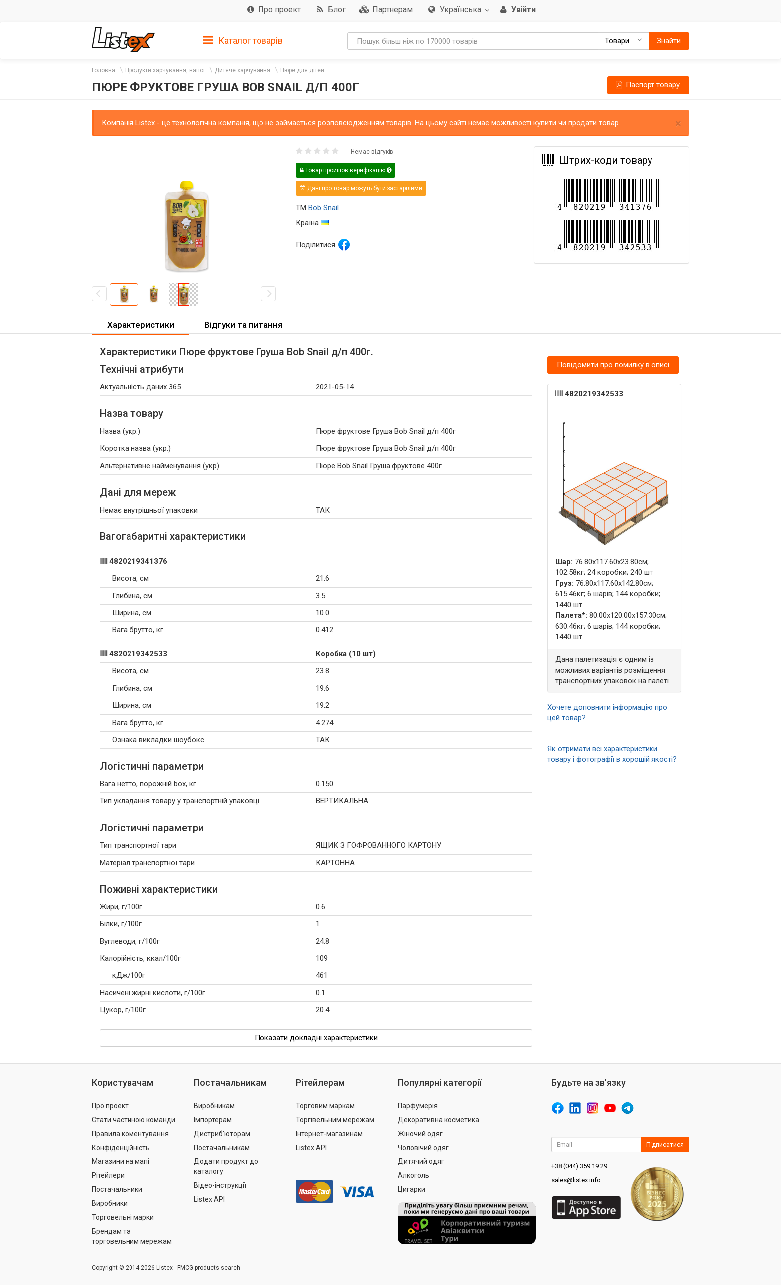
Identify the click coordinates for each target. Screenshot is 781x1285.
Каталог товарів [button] (243, 40)
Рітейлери (108, 1175)
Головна (103, 70)
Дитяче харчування (242, 70)
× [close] (678, 123)
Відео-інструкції (220, 1185)
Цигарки (411, 1189)
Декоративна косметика (438, 1120)
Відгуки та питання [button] (243, 325)
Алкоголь (413, 1175)
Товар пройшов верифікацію (345, 170)
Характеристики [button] (140, 325)
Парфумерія (418, 1106)
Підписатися (665, 1144)
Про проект (110, 1106)
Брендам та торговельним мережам (132, 1236)
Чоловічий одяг (423, 1148)
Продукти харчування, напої (165, 70)
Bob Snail (323, 207)
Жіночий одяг (420, 1134)
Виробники (110, 1203)
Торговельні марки (123, 1217)
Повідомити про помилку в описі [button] (613, 364)
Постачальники (117, 1189)
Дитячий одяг (421, 1161)
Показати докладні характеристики (316, 1037)
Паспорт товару (647, 84)
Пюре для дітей (302, 70)
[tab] (243, 40)
